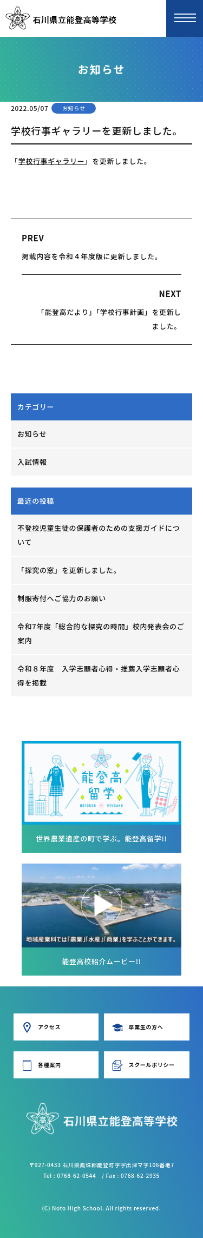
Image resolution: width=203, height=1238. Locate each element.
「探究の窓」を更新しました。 (69, 570)
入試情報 (32, 462)
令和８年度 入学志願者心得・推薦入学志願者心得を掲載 (98, 675)
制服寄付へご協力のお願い (61, 598)
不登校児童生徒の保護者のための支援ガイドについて (98, 535)
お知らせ (32, 434)
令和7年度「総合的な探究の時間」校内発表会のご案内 (100, 633)
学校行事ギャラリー (51, 161)
